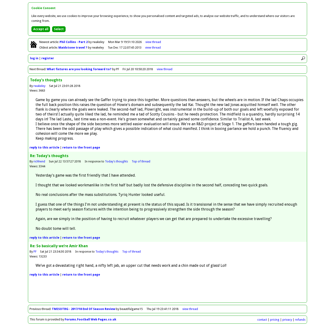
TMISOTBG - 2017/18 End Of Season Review (83, 309)
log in (34, 58)
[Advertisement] (167, 292)
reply (44, 147)
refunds (300, 319)
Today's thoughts (116, 161)
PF (35, 251)
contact (262, 319)
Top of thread (141, 161)
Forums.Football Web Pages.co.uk (90, 319)
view (153, 42)
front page (81, 147)
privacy (287, 319)
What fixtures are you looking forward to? (79, 69)
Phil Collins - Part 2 (74, 42)
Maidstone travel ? (73, 47)
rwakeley (39, 86)
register (47, 58)
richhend (39, 161)
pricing (274, 319)
